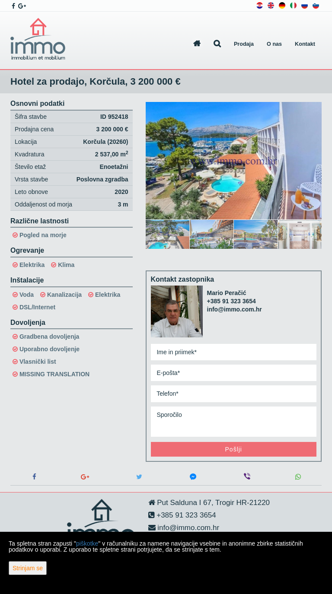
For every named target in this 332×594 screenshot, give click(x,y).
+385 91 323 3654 (231, 301)
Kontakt (305, 44)
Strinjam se (28, 568)
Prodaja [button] (244, 44)
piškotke (87, 543)
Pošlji (233, 449)
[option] (168, 234)
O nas (274, 44)
